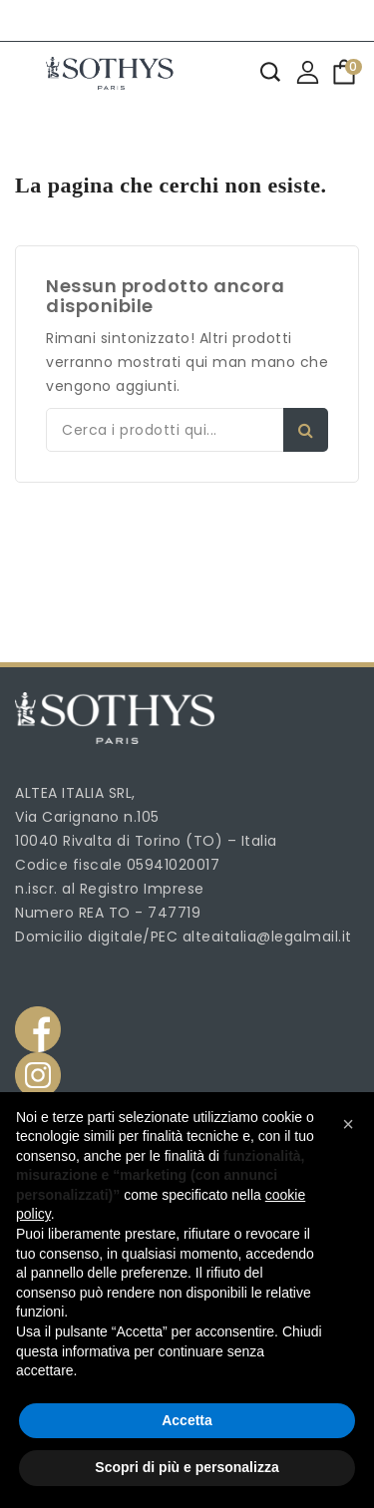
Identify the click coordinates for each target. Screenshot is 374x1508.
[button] (348, 1124)
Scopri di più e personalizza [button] (186, 1467)
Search (306, 430)
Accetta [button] (187, 1420)
